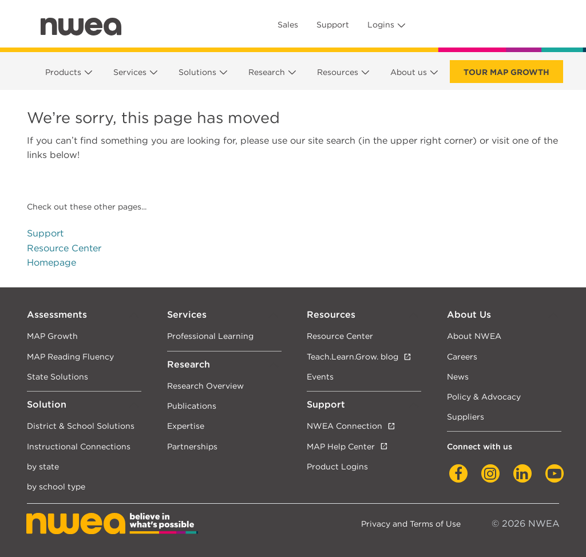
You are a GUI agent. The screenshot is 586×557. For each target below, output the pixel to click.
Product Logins (337, 466)
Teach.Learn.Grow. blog (352, 356)
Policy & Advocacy (484, 396)
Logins (380, 24)
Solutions (197, 72)
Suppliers (465, 416)
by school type (56, 486)
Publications (191, 405)
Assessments (57, 314)
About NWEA (474, 336)
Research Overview (205, 385)
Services (129, 72)
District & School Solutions (80, 425)
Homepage (51, 262)
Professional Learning (210, 336)
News (458, 376)
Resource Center (64, 248)
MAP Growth (52, 336)
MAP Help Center (341, 446)
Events (320, 376)
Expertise (185, 425)
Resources (337, 72)
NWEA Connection (344, 425)
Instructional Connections (78, 446)
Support (332, 24)
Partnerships (192, 446)
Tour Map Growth (506, 72)
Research (266, 72)
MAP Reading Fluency (70, 356)
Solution (46, 404)
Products (63, 72)
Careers (462, 356)
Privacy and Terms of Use (411, 523)
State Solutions (57, 376)
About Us (469, 314)
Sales (288, 24)
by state (43, 466)
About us (408, 72)
